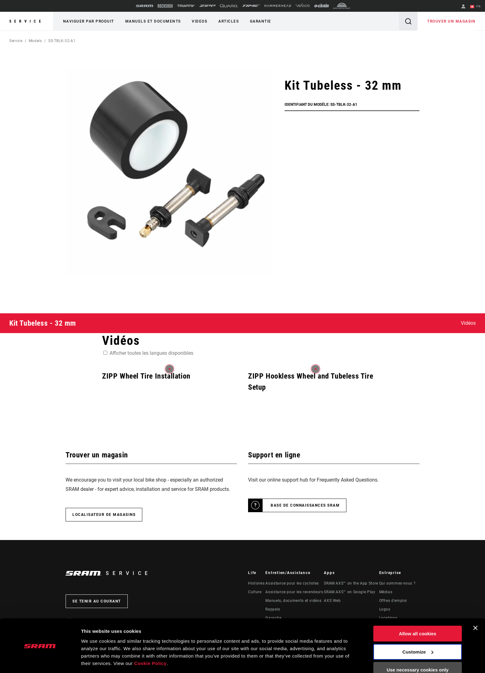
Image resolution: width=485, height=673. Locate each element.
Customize (417, 632)
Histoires (256, 583)
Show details (95, 660)
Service (26, 21)
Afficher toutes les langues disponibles (151, 353)
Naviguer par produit (88, 21)
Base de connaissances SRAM (305, 505)
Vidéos (468, 323)
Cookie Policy (150, 643)
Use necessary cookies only (418, 650)
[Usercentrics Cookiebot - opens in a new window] (40, 661)
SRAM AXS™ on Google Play (349, 592)
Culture (254, 592)
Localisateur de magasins (103, 514)
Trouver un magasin (451, 21)
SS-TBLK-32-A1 (61, 41)
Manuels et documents (152, 21)
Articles (227, 21)
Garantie (258, 21)
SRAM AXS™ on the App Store (351, 583)
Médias (386, 592)
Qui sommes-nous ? (397, 583)
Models (35, 41)
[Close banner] (475, 609)
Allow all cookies (417, 614)
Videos (198, 21)
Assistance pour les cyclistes (292, 583)
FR (475, 7)
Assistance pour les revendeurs (294, 592)
